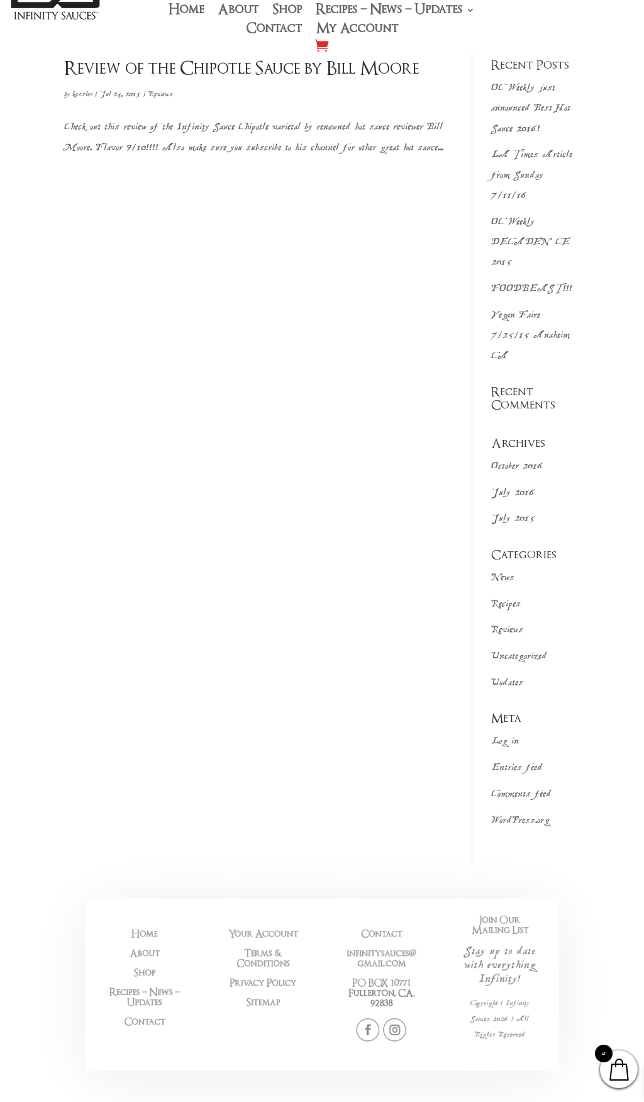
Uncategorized (519, 657)
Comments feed (521, 795)
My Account (357, 30)
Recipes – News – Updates (389, 11)
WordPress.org (520, 821)
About (238, 11)
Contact (274, 30)
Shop (287, 11)
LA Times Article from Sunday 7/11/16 (531, 175)
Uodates (507, 683)
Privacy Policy (280, 983)
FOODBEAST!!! (531, 289)
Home (186, 11)
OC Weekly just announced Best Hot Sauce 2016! (530, 108)
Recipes (506, 604)
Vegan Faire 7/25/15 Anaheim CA (530, 336)
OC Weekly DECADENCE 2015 (530, 242)
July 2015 (513, 519)
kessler (82, 94)
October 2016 (517, 467)
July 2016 (513, 493)
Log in (505, 742)
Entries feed (517, 768)
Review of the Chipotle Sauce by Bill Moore (241, 69)
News (502, 578)
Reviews (160, 94)
